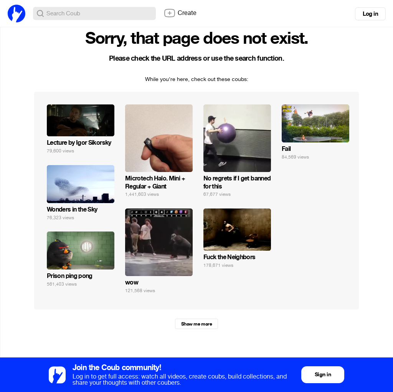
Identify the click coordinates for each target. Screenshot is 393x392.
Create (179, 13)
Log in (370, 14)
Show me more (196, 324)
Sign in (323, 374)
